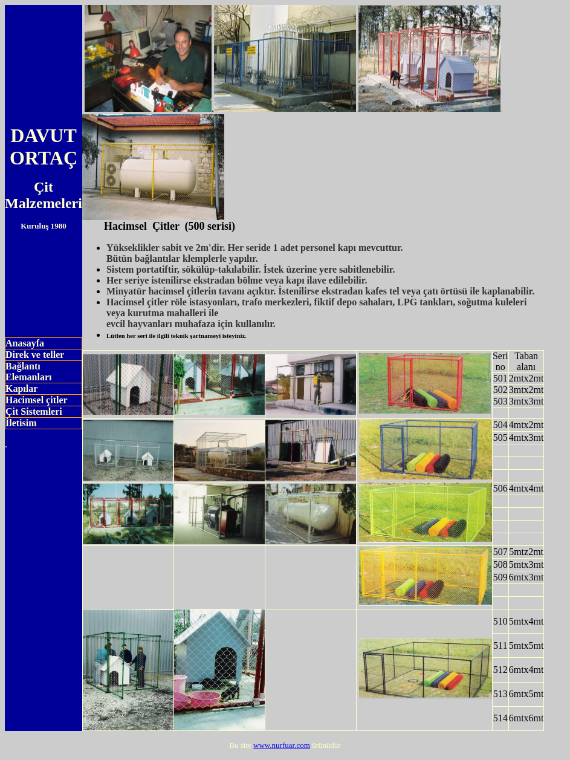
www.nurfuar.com (281, 745)
